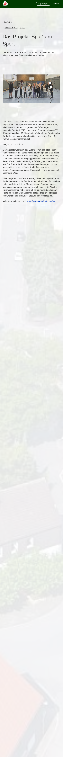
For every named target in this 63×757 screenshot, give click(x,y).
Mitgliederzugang (43, 4)
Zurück (7, 22)
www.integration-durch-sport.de (41, 201)
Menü (56, 4)
